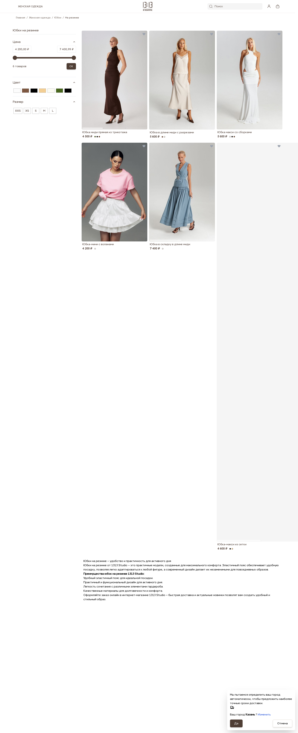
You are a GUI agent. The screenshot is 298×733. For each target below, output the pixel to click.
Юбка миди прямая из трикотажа (104, 132)
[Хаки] (59, 90)
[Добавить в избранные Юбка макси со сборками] (279, 34)
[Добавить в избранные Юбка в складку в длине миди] (211, 146)
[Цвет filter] (44, 82)
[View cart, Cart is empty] (277, 6)
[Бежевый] (42, 90)
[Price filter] (44, 42)
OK (71, 66)
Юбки (57, 17)
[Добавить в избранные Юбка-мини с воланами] (144, 146)
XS (27, 111)
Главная (20, 17)
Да (236, 723)
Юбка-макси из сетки (231, 544)
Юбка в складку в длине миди (170, 244)
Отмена (282, 723)
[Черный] (68, 90)
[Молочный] (51, 90)
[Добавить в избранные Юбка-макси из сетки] (279, 146)
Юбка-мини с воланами (98, 244)
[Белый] (17, 90)
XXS (18, 111)
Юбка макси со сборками (234, 132)
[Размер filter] (44, 102)
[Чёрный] (34, 90)
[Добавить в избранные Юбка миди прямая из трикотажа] (144, 34)
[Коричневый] (25, 90)
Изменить (264, 714)
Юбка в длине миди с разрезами (172, 132)
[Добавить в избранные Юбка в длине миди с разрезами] (211, 34)
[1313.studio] (147, 6)
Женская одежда (39, 17)
